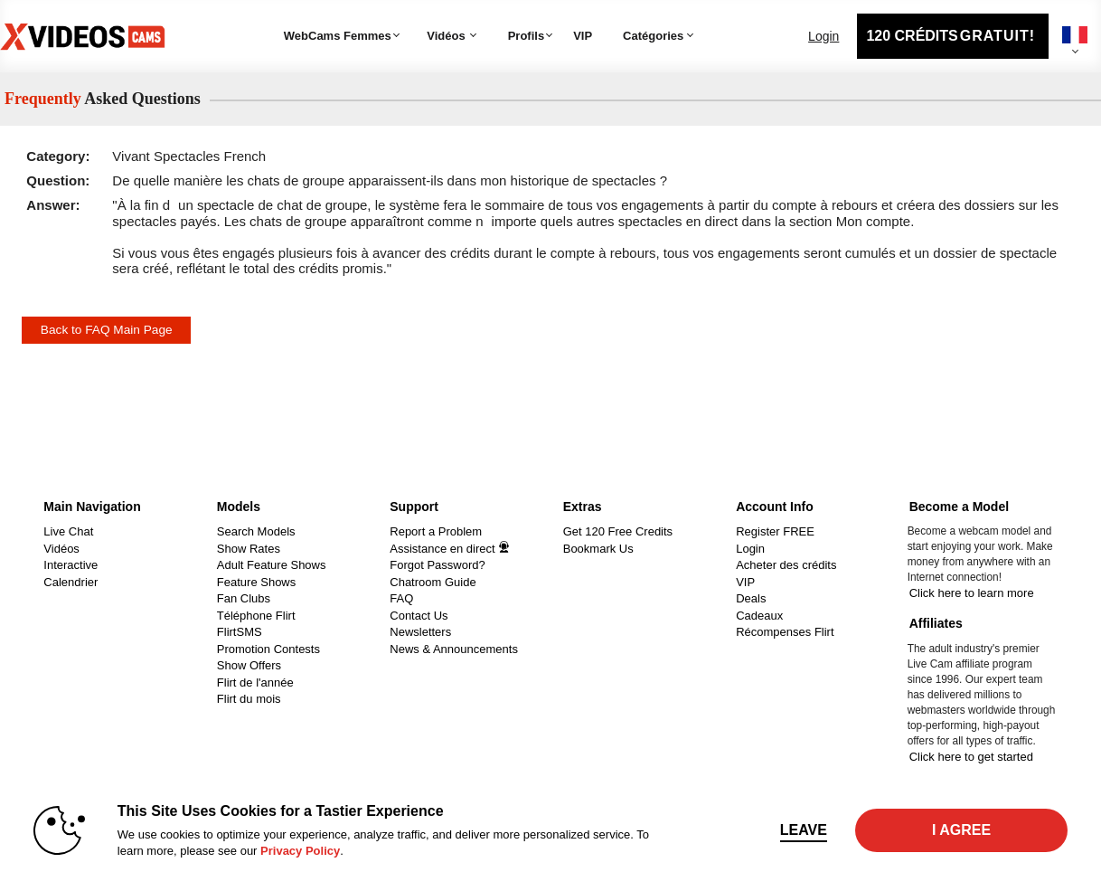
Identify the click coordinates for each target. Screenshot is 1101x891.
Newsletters (420, 632)
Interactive (70, 565)
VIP (582, 36)
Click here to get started (971, 756)
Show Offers (249, 665)
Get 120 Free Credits (618, 531)
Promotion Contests (268, 649)
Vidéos (446, 36)
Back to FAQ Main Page (107, 329)
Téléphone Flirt (256, 615)
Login (823, 36)
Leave (803, 830)
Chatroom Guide (432, 582)
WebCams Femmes (337, 36)
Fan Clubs (243, 598)
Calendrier (70, 582)
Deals (751, 598)
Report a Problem (436, 531)
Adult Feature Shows (271, 565)
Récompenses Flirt (784, 632)
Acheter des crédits (786, 565)
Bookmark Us (598, 548)
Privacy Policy (300, 851)
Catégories (653, 36)
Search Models (256, 531)
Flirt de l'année (255, 682)
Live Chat (68, 531)
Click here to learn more (971, 593)
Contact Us (418, 615)
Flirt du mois (249, 699)
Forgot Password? (437, 565)
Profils (526, 36)
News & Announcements (454, 649)
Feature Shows (256, 582)
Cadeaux (759, 615)
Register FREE (775, 531)
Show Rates (248, 548)
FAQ (401, 598)
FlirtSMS (239, 632)
